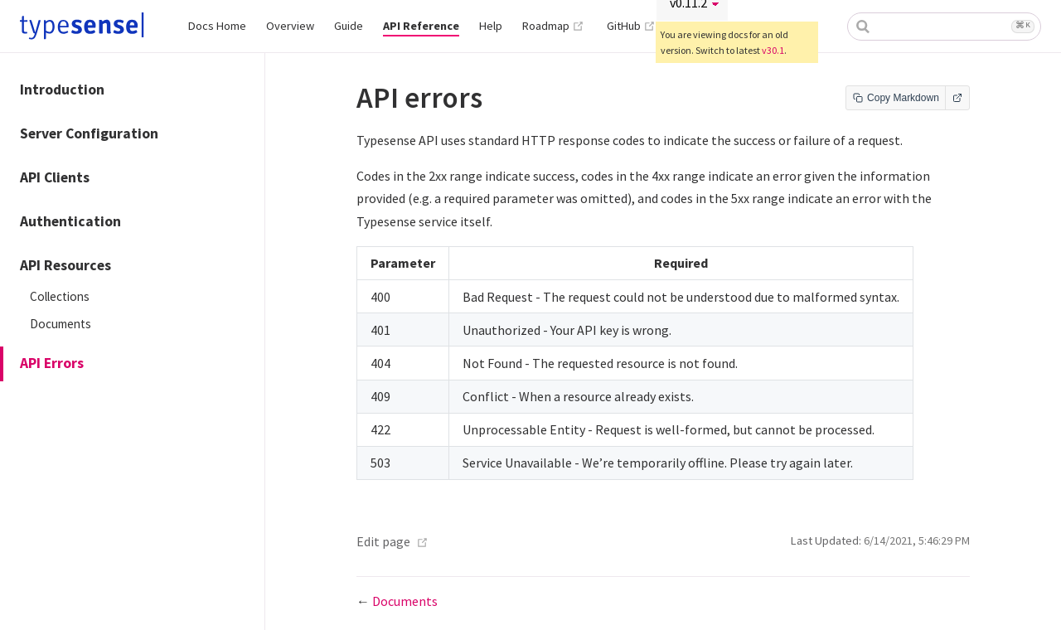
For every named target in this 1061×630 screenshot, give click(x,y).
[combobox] (944, 26)
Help (490, 25)
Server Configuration (89, 133)
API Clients (55, 177)
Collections (60, 296)
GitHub (631, 26)
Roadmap (553, 26)
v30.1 (773, 50)
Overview (290, 25)
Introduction (62, 89)
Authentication (70, 221)
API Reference (421, 25)
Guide (348, 25)
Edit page (383, 541)
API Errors (52, 363)
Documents (60, 324)
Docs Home (217, 25)
